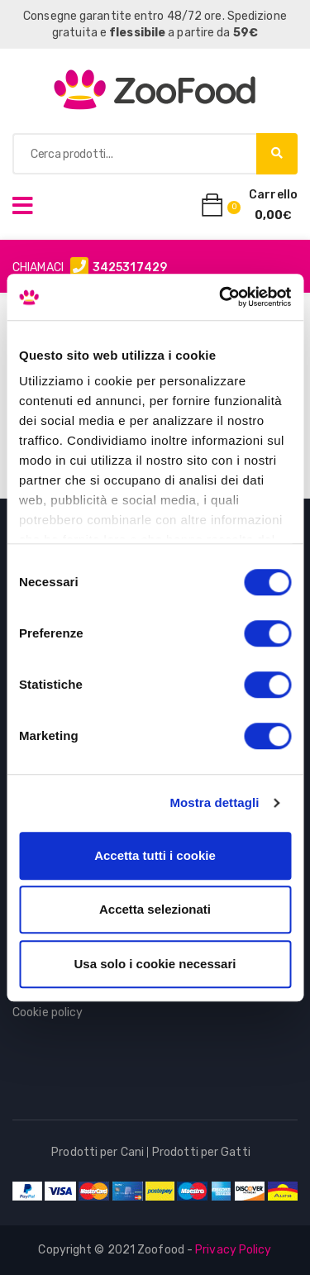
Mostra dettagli (214, 802)
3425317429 (130, 267)
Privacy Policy (233, 1250)
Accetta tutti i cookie (155, 855)
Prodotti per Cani (97, 1152)
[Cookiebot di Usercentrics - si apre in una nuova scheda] (220, 297)
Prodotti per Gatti (201, 1152)
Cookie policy (47, 1012)
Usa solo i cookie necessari (155, 964)
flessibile (137, 33)
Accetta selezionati (155, 909)
